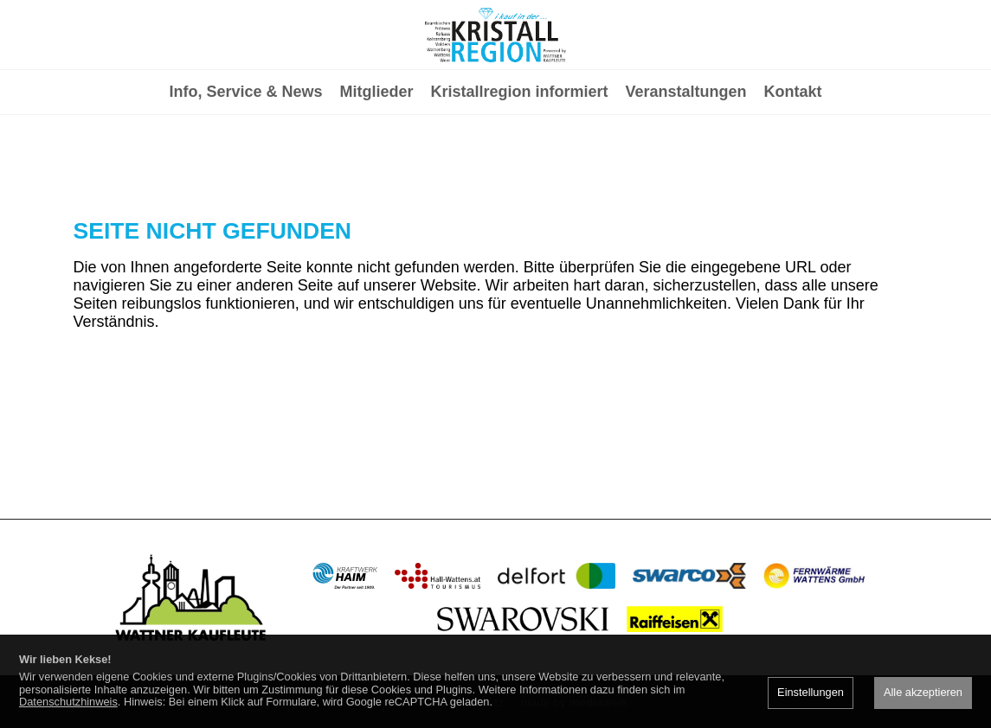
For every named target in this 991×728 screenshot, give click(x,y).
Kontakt (793, 160)
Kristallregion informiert (519, 160)
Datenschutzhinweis (68, 701)
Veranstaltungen (686, 160)
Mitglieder (376, 160)
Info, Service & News (245, 160)
